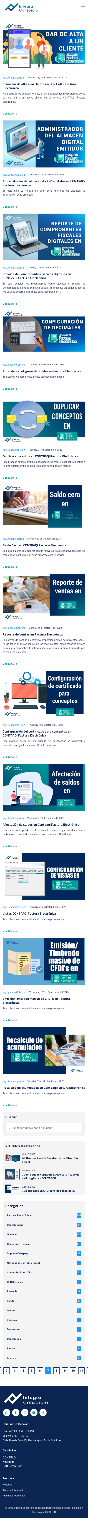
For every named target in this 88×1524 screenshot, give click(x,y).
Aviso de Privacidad (13, 1496)
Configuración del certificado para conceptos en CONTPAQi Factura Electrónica (37, 733)
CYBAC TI (50, 1518)
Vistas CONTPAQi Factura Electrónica (29, 913)
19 (80, 1377)
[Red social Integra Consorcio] (7, 1419)
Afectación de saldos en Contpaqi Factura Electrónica (41, 824)
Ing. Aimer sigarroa (13, 78)
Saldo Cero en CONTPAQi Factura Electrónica (35, 545)
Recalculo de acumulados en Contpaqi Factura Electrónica (44, 1088)
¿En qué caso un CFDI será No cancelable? (48, 1190)
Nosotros (7, 1490)
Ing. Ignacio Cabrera (14, 365)
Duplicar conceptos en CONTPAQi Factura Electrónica (40, 456)
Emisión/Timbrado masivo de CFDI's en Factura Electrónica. (36, 1001)
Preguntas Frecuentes (14, 1501)
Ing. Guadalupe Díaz (14, 175)
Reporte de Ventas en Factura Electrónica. (33, 634)
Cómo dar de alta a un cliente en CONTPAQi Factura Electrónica (39, 86)
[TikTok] (43, 1419)
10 (72, 1377)
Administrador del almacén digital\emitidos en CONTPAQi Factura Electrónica (44, 183)
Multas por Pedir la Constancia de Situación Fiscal (50, 1160)
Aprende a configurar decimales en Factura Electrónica (42, 371)
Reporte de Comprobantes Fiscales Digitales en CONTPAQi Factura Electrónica (37, 276)
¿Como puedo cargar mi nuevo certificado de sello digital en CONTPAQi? (50, 1176)
